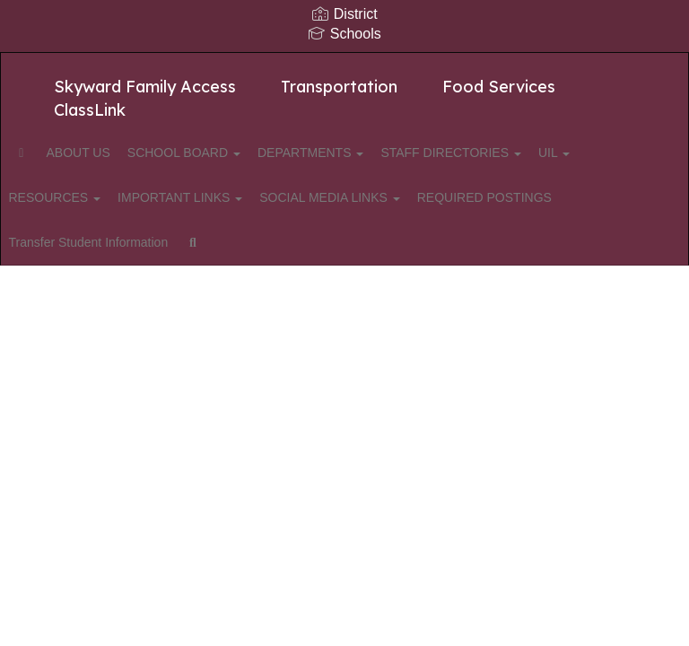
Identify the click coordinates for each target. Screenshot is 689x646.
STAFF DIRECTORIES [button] (518, 152)
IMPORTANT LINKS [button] (281, 197)
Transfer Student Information (282, 242)
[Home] (49, 152)
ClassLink (90, 110)
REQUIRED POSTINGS (108, 242)
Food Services (498, 86)
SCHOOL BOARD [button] (231, 152)
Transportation (339, 86)
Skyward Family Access (145, 86)
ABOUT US (116, 152)
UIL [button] (57, 197)
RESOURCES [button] (146, 197)
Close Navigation (479, 249)
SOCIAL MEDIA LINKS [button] (441, 197)
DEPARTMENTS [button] (368, 152)
